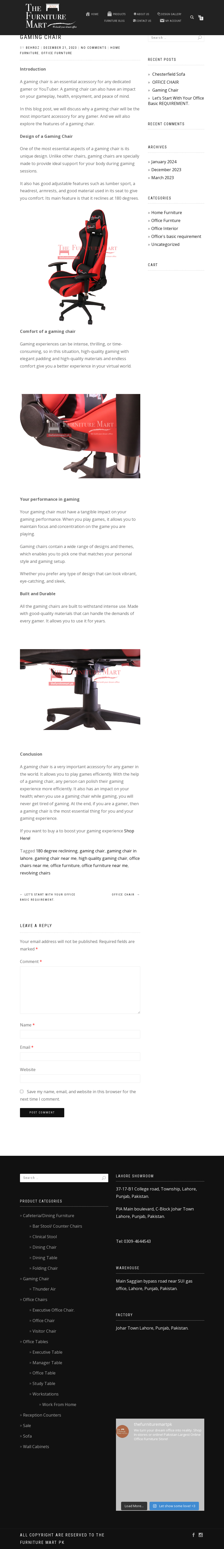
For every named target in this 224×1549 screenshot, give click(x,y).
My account (170, 20)
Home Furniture (166, 212)
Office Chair (44, 1320)
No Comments (93, 48)
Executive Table (47, 1352)
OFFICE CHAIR (126, 894)
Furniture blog (114, 21)
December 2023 (166, 169)
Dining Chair (45, 1247)
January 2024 (163, 162)
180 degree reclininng (57, 851)
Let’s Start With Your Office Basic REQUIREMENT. (176, 100)
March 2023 (162, 177)
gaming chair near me (56, 858)
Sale (27, 1425)
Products (116, 13)
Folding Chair (45, 1268)
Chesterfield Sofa (168, 74)
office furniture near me (105, 865)
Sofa (27, 1436)
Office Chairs (35, 1299)
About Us (141, 14)
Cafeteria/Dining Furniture (48, 1215)
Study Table (44, 1383)
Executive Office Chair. (53, 1310)
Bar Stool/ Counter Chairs (57, 1226)
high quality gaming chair (103, 858)
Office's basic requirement (176, 236)
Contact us (142, 21)
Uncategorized (165, 244)
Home (92, 13)
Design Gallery (169, 14)
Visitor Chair (44, 1331)
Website (28, 1069)
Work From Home (59, 1404)
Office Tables (35, 1341)
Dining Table (45, 1258)
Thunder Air (44, 1289)
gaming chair (92, 851)
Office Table (44, 1373)
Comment (31, 961)
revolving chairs (35, 873)
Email (27, 1047)
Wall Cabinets (36, 1446)
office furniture (65, 865)
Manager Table (47, 1362)
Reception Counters (42, 1415)
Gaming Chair (40, 37)
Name (27, 1025)
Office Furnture (56, 53)
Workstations (46, 1394)
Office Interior (164, 228)
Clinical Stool (45, 1236)
